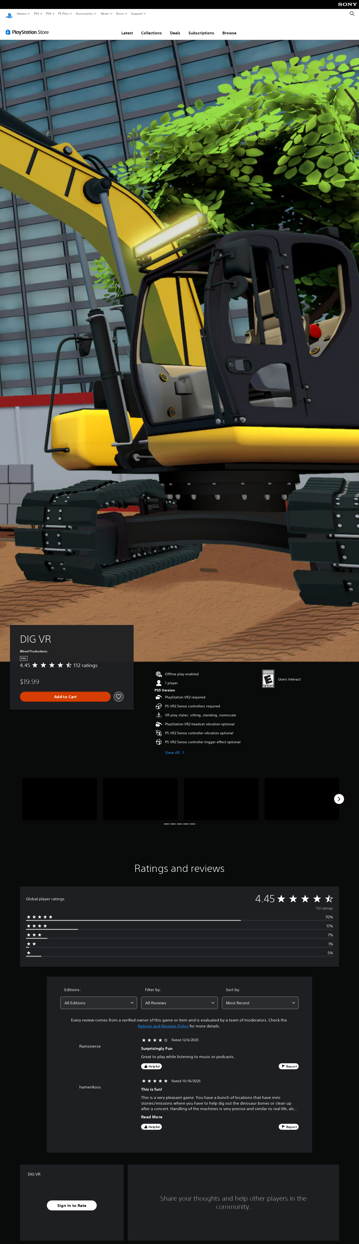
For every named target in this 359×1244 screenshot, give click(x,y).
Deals (175, 28)
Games (22, 14)
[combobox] (98, 998)
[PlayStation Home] (9, 14)
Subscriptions (201, 28)
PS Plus (63, 14)
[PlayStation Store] (28, 27)
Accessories (84, 14)
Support (137, 14)
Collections (151, 28)
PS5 (36, 14)
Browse (229, 28)
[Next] (339, 794)
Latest (127, 28)
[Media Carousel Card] (59, 794)
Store (120, 14)
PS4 (48, 14)
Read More (152, 1112)
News (105, 14)
